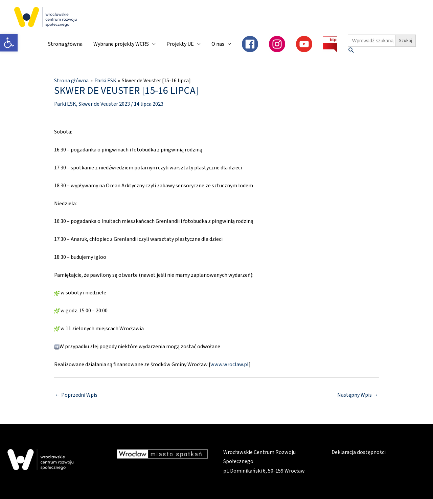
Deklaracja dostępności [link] (358, 452)
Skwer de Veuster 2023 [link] (104, 103)
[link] (9, 42)
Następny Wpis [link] (357, 395)
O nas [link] (217, 44)
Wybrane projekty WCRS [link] (121, 44)
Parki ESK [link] (65, 103)
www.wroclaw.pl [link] (229, 364)
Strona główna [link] (65, 44)
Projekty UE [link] (180, 44)
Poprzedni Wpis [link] (76, 395)
